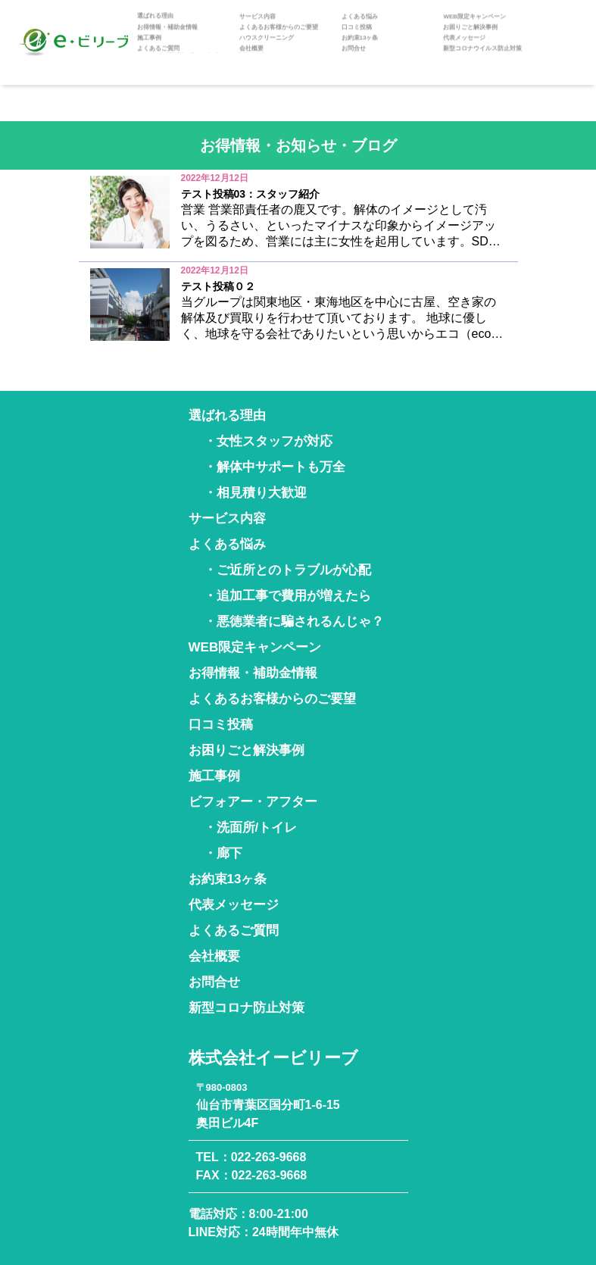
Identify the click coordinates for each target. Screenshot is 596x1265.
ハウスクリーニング (266, 48)
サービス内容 (257, 27)
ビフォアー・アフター (253, 802)
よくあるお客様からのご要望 (278, 38)
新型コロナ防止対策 (246, 1008)
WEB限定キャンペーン (474, 27)
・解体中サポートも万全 (274, 467)
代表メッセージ (464, 48)
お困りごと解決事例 (470, 38)
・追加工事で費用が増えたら (287, 596)
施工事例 (149, 48)
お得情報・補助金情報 (167, 38)
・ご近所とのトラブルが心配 (287, 570)
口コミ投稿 (357, 38)
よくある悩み (360, 27)
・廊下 (223, 853)
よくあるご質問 (158, 59)
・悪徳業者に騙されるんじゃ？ (294, 621)
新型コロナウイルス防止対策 (482, 59)
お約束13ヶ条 (360, 48)
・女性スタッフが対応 (268, 441)
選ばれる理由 (155, 26)
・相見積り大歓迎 (255, 493)
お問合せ (354, 59)
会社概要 (251, 59)
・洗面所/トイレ (251, 827)
